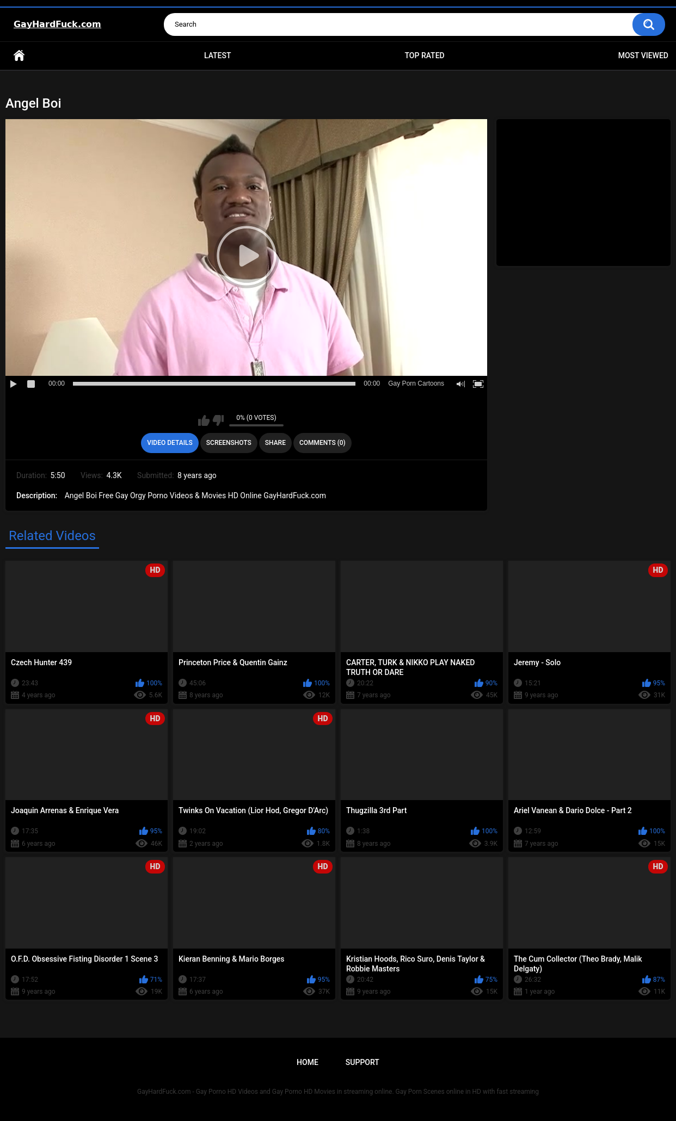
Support (362, 1062)
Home (19, 56)
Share (275, 443)
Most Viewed (643, 55)
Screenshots (228, 443)
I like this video (204, 420)
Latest (217, 55)
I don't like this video (218, 420)
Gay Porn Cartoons (416, 383)
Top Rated (424, 55)
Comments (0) (322, 443)
